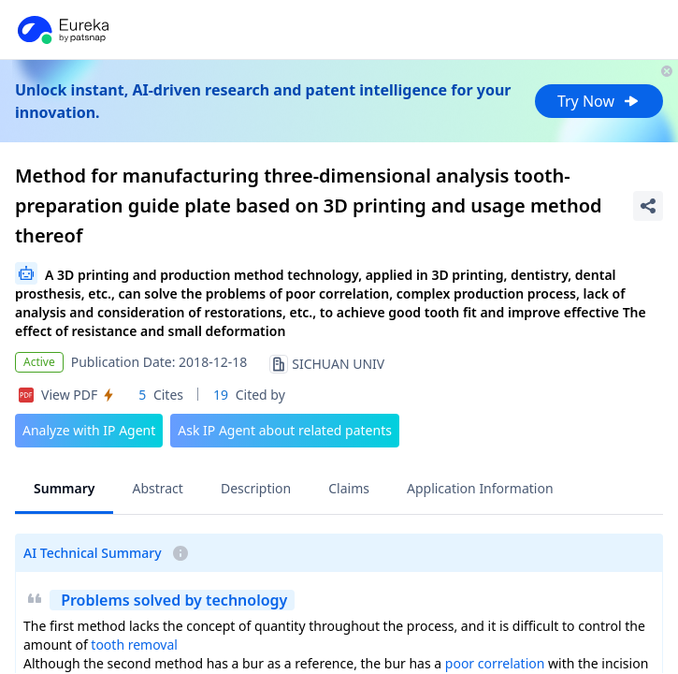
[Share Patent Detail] (648, 206)
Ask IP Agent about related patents (285, 430)
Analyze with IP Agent (88, 430)
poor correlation (495, 663)
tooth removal (134, 644)
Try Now (599, 101)
